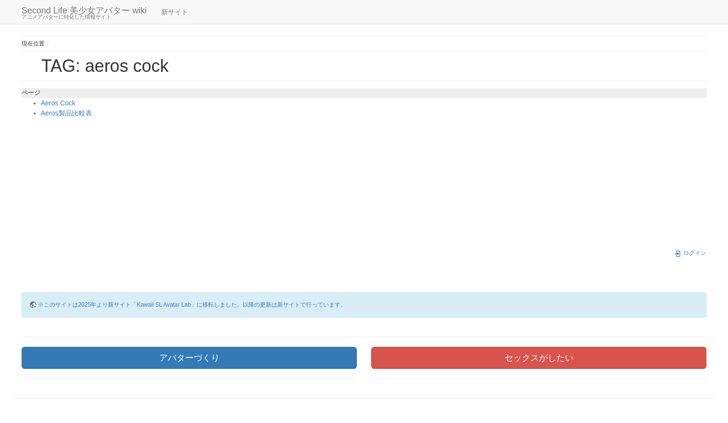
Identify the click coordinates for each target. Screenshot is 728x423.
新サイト (174, 12)
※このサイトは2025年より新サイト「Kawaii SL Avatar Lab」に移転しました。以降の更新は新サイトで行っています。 (192, 304)
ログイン (690, 253)
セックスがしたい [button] (539, 358)
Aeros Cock (58, 103)
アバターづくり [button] (189, 358)
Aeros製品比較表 (66, 113)
